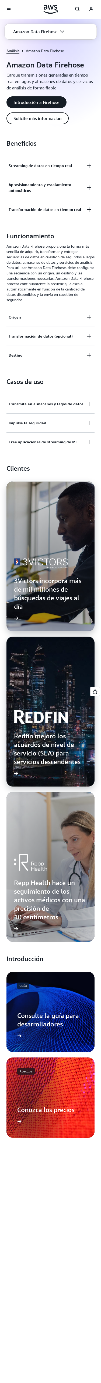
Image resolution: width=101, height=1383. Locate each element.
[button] (38, 31)
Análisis (12, 50)
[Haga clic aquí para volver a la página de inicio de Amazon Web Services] (50, 9)
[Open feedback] (95, 691)
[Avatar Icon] (91, 9)
